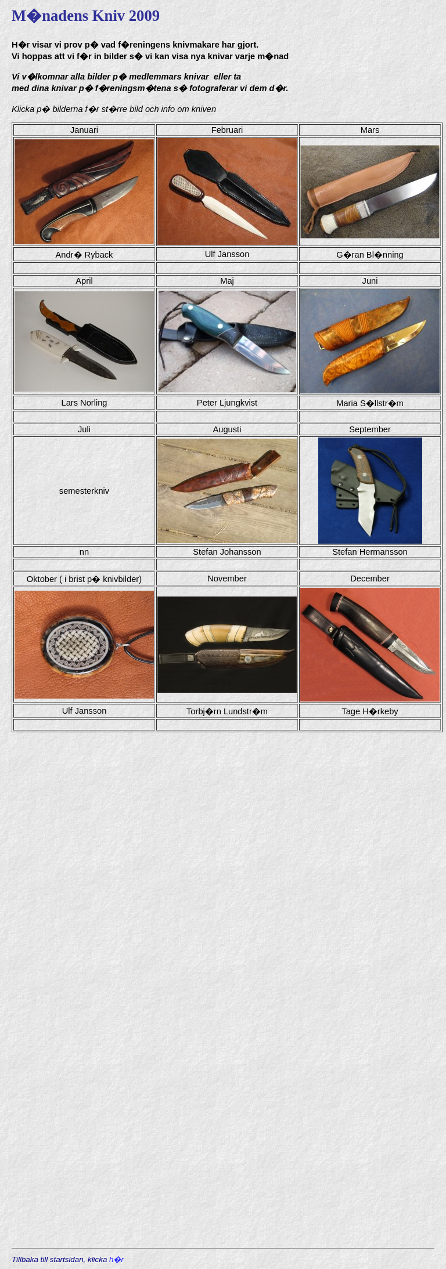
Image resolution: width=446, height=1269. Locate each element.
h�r (116, 1259)
